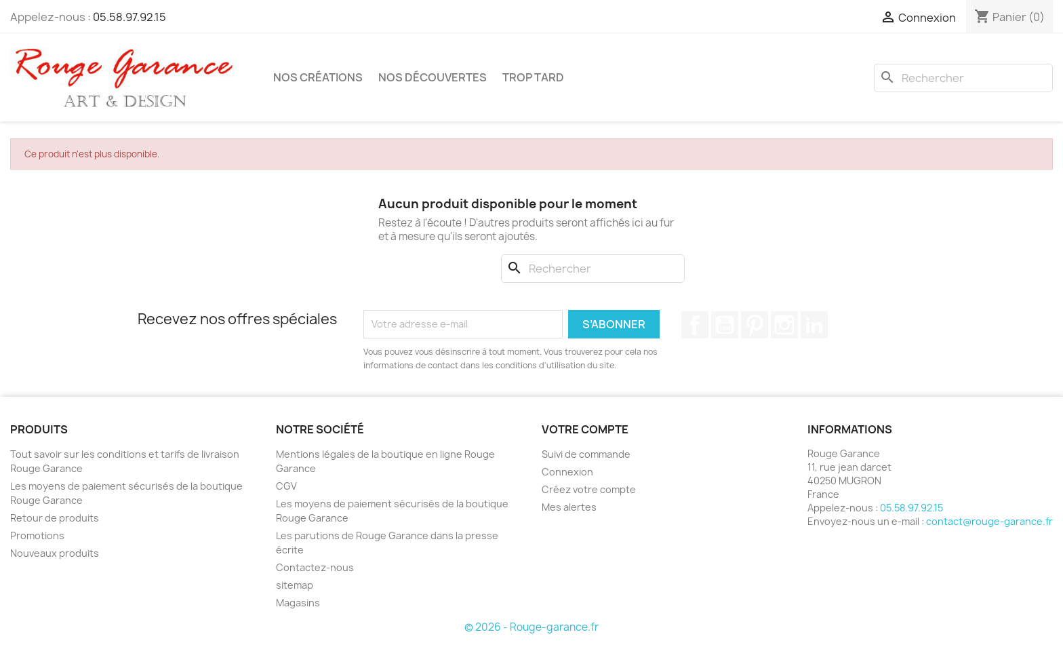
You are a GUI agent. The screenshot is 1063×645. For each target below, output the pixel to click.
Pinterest (754, 324)
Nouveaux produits (54, 553)
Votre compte (585, 429)
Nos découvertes (432, 77)
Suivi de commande (586, 454)
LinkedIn (814, 324)
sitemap (294, 585)
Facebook (694, 324)
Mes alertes (569, 507)
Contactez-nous (315, 567)
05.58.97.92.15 (129, 16)
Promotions (37, 535)
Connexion (567, 471)
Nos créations (318, 77)
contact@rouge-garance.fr (989, 521)
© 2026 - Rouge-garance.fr (531, 627)
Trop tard (533, 77)
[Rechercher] (963, 78)
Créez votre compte (589, 489)
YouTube (724, 324)
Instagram (784, 324)
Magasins (298, 602)
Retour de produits (54, 517)
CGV (286, 486)
